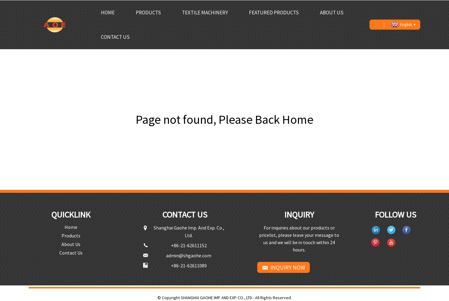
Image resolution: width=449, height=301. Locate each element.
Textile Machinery (205, 12)
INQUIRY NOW (287, 267)
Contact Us (115, 36)
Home (108, 12)
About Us (331, 12)
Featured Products (274, 12)
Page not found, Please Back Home (225, 119)
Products (148, 12)
